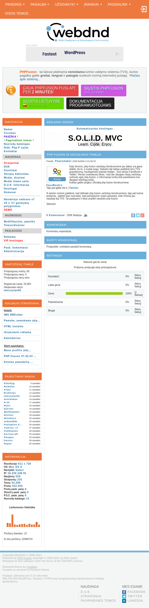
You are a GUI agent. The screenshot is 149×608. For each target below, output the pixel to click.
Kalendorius (12, 338)
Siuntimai (10, 170)
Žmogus (9, 437)
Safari (20, 470)
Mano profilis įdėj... (17, 350)
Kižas (7, 390)
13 (27, 498)
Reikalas (9, 386)
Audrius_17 (11, 428)
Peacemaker (63, 161)
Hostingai (10, 188)
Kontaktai (10, 151)
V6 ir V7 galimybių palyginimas (16, 205)
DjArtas (8, 409)
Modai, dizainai (14, 177)
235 (19, 479)
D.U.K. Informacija (16, 185)
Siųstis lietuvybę (42, 103)
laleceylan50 (12, 290)
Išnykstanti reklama (17, 332)
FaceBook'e (54, 185)
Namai (8, 129)
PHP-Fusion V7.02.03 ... (20, 356)
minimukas (11, 399)
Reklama (10, 237)
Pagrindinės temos (98, 600)
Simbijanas (11, 431)
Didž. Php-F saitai (16, 147)
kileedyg (9, 383)
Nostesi (9, 415)
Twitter (74, 188)
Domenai (10, 192)
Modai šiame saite (16, 181)
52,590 (16, 482)
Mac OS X (15, 467)
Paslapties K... (13, 424)
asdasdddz (11, 421)
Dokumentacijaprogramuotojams (90, 103)
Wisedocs (10, 418)
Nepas (8, 443)
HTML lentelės (14, 326)
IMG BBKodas (13, 314)
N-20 (7, 402)
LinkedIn (135, 600)
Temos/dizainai (14, 225)
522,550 (17, 486)
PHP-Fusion (24, 558)
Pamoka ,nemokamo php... (22, 320)
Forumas (10, 133)
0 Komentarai (55, 215)
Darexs (8, 440)
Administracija (14, 251)
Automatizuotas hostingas (95, 128)
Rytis (7, 405)
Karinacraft (11, 434)
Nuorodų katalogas (17, 144)
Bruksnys (10, 393)
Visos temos (16, 13)
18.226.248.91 (17, 473)
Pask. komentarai (16, 247)
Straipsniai (91, 596)
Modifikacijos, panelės (19, 221)
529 (18, 476)
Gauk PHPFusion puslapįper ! (49, 90)
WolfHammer (12, 412)
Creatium (31, 566)
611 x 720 (24, 463)
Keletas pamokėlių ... (18, 362)
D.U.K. (86, 592)
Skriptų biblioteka (16, 174)
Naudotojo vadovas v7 (19, 199)
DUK (7, 166)
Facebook (137, 592)
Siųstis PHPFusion (103, 90)
